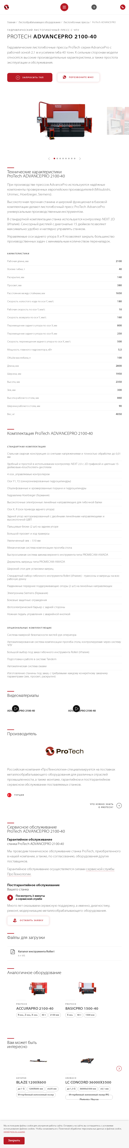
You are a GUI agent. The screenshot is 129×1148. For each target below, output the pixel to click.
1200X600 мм (36, 1066)
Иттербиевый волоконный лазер (36, 1072)
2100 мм (54, 992)
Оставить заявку (28, 897)
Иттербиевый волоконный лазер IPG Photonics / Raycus (89, 1074)
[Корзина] (94, 7)
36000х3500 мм (88, 1066)
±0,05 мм (52, 1066)
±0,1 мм (104, 1066)
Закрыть (14, 1140)
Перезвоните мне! (78, 77)
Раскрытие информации (17, 1118)
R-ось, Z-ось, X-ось (28, 992)
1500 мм (89, 992)
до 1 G (21, 1066)
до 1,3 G (71, 1066)
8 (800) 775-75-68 (20, 1109)
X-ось (70, 992)
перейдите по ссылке (14, 1132)
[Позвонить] (5, 1109)
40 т (44, 992)
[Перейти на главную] (6, 7)
